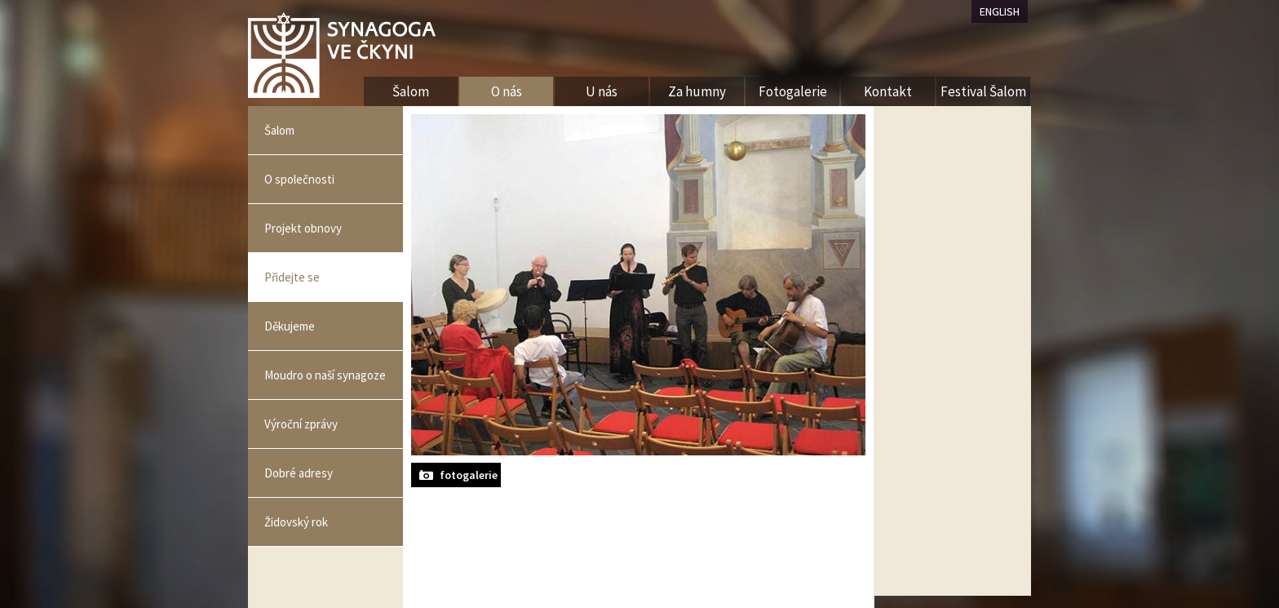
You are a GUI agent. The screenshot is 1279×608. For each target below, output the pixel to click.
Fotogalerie (793, 91)
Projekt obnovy (303, 228)
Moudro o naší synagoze (325, 375)
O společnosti (299, 179)
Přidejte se (292, 277)
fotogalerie (469, 475)
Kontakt (888, 91)
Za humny (697, 91)
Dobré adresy (298, 473)
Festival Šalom (983, 91)
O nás (506, 91)
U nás (601, 91)
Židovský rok (296, 522)
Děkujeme (289, 326)
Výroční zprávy (301, 424)
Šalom (279, 130)
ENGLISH (1000, 11)
